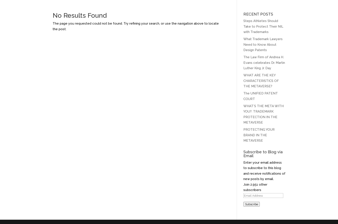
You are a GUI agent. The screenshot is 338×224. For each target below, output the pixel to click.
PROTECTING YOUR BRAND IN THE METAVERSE (259, 135)
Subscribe (251, 204)
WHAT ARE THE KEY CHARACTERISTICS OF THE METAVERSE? (261, 80)
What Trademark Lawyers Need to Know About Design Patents (263, 44)
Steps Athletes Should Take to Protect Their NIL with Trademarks (263, 26)
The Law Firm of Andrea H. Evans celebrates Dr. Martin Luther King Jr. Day (264, 62)
